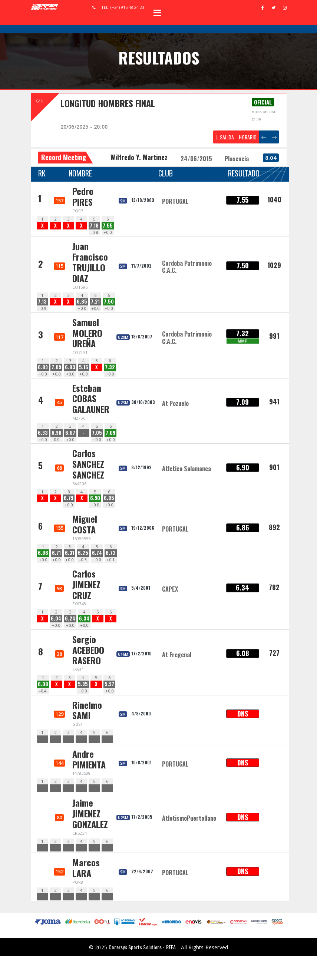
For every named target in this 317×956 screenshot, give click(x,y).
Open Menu (157, 12)
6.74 (97, 552)
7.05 (97, 432)
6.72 (111, 552)
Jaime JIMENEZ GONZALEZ (90, 813)
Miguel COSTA (84, 524)
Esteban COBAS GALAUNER (90, 398)
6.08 (43, 684)
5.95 (83, 684)
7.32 (110, 367)
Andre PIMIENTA (89, 759)
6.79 (68, 498)
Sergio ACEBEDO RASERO (88, 649)
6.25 (83, 552)
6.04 (56, 618)
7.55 (108, 225)
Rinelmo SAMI (87, 710)
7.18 (94, 225)
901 (274, 467)
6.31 (69, 552)
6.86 (43, 552)
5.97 (109, 684)
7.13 (42, 301)
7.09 (56, 367)
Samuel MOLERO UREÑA (87, 332)
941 (274, 401)
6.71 (56, 552)
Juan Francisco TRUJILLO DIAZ (90, 261)
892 (274, 527)
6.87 (70, 432)
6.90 (95, 498)
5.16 (83, 367)
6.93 (43, 432)
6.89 (43, 367)
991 (274, 336)
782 (274, 587)
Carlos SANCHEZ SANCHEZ (88, 463)
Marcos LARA (86, 868)
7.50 (109, 301)
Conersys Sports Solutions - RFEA (142, 947)
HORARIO (248, 137)
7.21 (95, 301)
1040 (274, 199)
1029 (274, 265)
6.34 (84, 618)
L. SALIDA (224, 137)
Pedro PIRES (82, 196)
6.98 (57, 432)
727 (274, 653)
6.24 (70, 618)
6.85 (82, 301)
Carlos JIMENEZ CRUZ (86, 584)
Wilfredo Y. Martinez (139, 157)
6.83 (70, 367)
